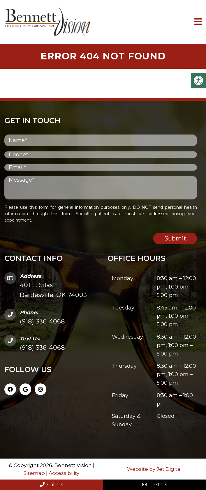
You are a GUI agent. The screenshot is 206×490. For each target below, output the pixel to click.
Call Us (51, 484)
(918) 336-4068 (42, 321)
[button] (198, 80)
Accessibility (64, 473)
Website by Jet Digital (154, 469)
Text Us (154, 484)
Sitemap (34, 473)
